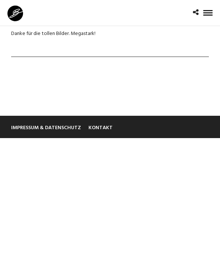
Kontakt (100, 128)
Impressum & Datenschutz (46, 128)
